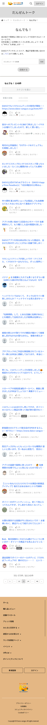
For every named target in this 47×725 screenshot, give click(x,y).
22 (19, 581)
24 (28, 581)
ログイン (39, 3)
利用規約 (24, 706)
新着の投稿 (7, 98)
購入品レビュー (9, 609)
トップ (6, 20)
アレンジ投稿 (8, 621)
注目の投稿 (23, 98)
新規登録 (12, 670)
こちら (6, 53)
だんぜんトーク (19, 20)
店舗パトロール (9, 615)
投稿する (24, 69)
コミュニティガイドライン (23, 709)
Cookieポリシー (23, 712)
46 (37, 581)
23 (23, 581)
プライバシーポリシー (23, 703)
